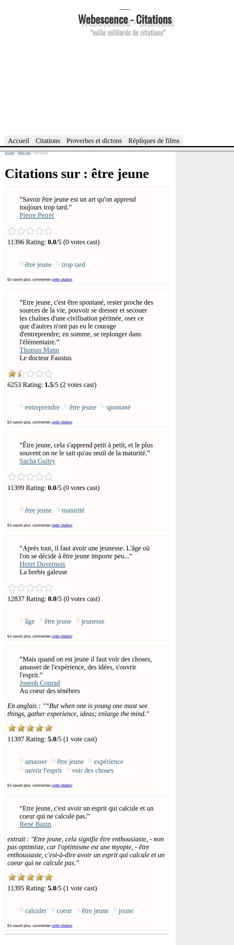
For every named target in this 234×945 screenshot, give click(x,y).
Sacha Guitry (37, 461)
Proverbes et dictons (94, 141)
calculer (36, 911)
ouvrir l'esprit (43, 770)
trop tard (73, 264)
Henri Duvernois (42, 564)
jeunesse (93, 621)
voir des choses (93, 770)
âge (29, 621)
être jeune (38, 264)
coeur (64, 911)
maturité (73, 510)
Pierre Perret (37, 215)
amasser (36, 761)
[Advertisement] (124, 85)
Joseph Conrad (40, 683)
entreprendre (42, 407)
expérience (108, 761)
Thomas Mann (39, 350)
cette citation (62, 279)
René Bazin (35, 824)
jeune (126, 911)
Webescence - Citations (125, 19)
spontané (118, 407)
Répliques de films (153, 141)
